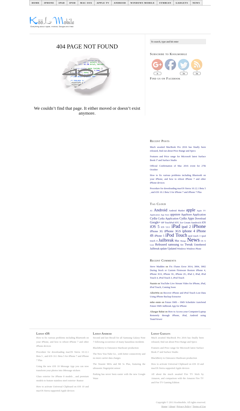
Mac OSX (86, 3)
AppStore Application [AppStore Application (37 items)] (193, 214)
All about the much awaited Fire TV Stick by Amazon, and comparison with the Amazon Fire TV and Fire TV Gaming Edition (177, 378)
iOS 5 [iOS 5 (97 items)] (155, 226)
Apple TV (103, 3)
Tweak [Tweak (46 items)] (189, 244)
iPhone (49, 3)
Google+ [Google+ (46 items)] (155, 222)
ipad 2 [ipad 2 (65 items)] (186, 227)
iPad (61, 3)
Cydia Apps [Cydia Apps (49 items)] (186, 218)
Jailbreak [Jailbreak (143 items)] (166, 240)
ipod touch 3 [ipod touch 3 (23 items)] (194, 236)
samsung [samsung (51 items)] (173, 244)
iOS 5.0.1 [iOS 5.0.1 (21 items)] (165, 227)
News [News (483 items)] (193, 240)
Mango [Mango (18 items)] (183, 241)
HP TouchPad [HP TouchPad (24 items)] (167, 222)
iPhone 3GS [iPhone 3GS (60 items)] (172, 231)
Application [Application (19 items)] (155, 215)
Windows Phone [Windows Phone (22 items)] (194, 248)
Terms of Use (199, 406)
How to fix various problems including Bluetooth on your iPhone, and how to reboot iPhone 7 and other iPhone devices (178, 179)
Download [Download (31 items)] (200, 218)
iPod (72, 3)
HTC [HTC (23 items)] (177, 222)
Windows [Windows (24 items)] (181, 248)
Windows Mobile (142, 3)
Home (36, 3)
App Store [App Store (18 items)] (165, 215)
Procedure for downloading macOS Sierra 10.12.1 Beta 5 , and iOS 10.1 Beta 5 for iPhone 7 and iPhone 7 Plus (62, 356)
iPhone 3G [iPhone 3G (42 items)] (156, 231)
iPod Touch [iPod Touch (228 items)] (176, 235)
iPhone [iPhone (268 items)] (199, 226)
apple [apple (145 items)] (190, 210)
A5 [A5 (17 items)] (151, 211)
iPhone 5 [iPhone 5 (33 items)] (159, 235)
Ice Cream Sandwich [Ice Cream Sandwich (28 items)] (190, 222)
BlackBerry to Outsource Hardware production (116, 347)
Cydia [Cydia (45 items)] (153, 218)
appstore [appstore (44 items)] (175, 214)
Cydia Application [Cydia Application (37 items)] (168, 218)
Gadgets (182, 3)
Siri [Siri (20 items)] (182, 245)
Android (120, 3)
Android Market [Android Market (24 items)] (177, 210)
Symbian (165, 3)
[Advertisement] (142, 23)
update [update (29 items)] (163, 248)
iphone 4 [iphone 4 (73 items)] (188, 231)
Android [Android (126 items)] (160, 210)
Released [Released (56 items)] (161, 244)
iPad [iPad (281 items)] (176, 226)
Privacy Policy (184, 406)
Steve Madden (157, 266)
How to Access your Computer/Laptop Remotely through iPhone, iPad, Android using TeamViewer (178, 315)
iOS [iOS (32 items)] (204, 222)
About (172, 406)
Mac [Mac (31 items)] (177, 240)
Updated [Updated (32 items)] (171, 248)
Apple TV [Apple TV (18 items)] (201, 210)
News (196, 3)
